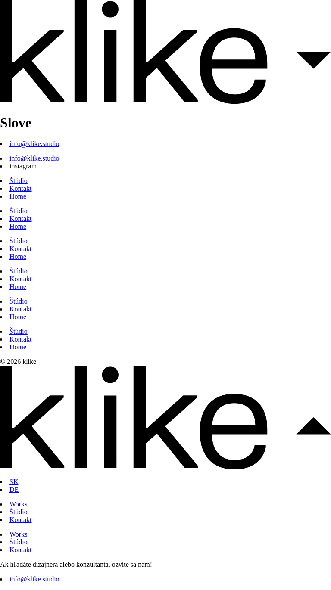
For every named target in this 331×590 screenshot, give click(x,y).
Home (17, 196)
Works (18, 504)
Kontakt (20, 188)
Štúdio (18, 180)
